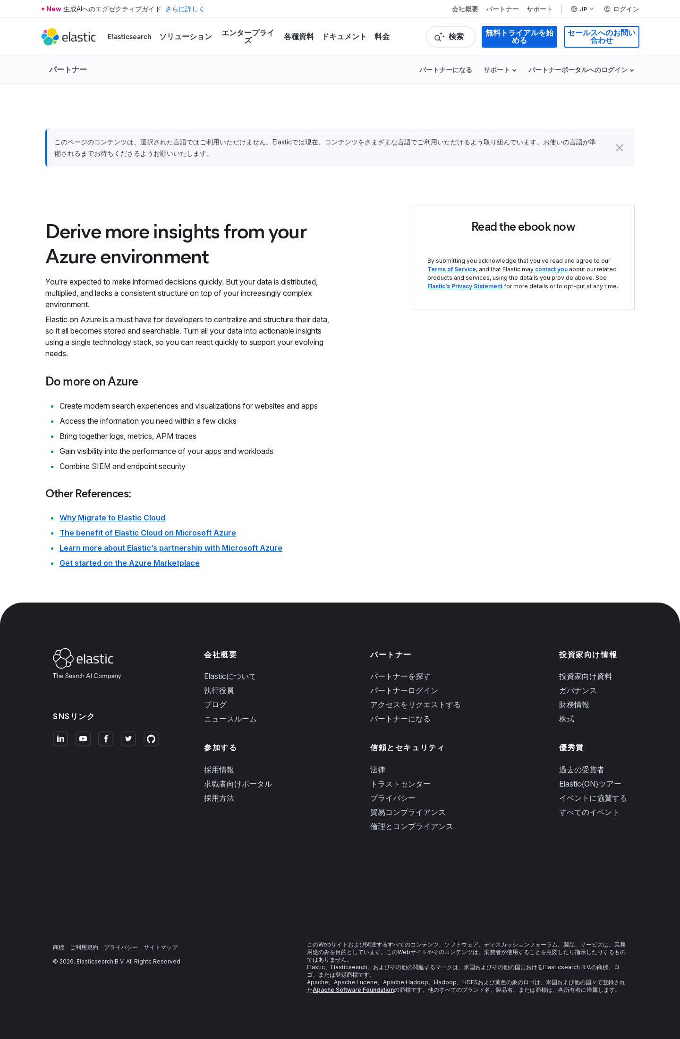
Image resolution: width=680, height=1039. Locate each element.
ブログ (215, 704)
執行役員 (219, 690)
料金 (382, 36)
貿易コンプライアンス (408, 812)
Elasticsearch (129, 36)
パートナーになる (445, 70)
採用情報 (219, 769)
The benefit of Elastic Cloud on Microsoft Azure (148, 532)
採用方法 (219, 798)
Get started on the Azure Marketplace (130, 563)
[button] (619, 147)
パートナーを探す (400, 676)
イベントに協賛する (593, 798)
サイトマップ (161, 947)
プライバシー (393, 798)
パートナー (502, 9)
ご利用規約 (84, 947)
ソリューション (185, 36)
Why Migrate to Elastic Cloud (112, 517)
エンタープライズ (247, 36)
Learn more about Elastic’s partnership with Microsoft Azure (171, 548)
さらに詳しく (185, 9)
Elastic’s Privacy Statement (464, 286)
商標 (58, 947)
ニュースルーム (230, 718)
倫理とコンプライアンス (411, 826)
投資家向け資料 (585, 676)
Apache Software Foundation (353, 989)
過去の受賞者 (581, 769)
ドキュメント (344, 36)
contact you (551, 269)
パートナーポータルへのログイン (578, 70)
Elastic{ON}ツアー (590, 783)
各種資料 (299, 36)
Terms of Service (451, 269)
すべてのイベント (589, 812)
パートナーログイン (404, 690)
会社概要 (465, 9)
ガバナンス (578, 690)
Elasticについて (230, 676)
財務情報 (574, 704)
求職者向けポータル (238, 783)
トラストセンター (400, 783)
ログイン (621, 9)
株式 (566, 718)
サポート (540, 9)
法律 (377, 769)
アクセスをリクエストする (415, 704)
